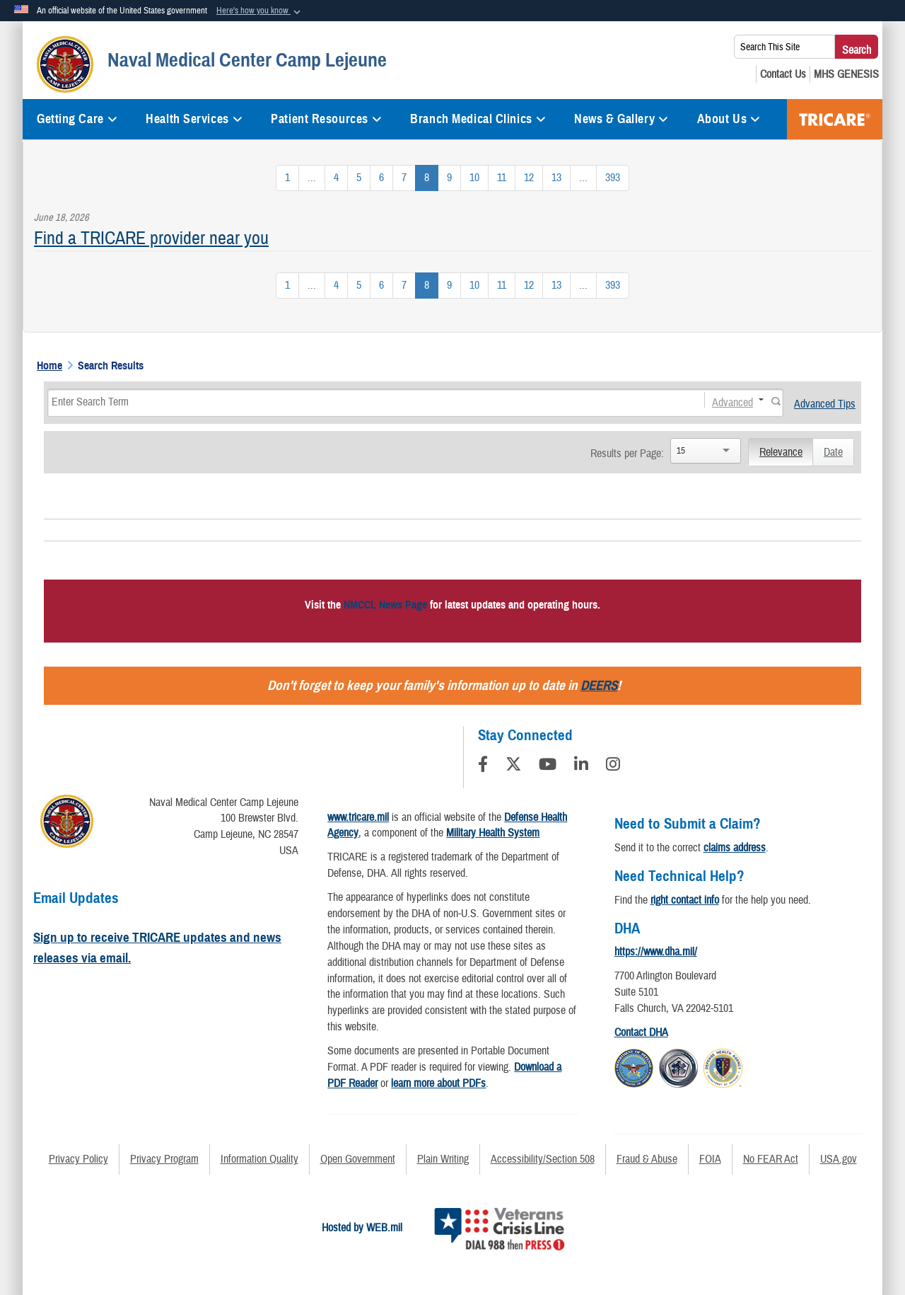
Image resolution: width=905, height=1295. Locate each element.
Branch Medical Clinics (478, 119)
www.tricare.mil (358, 817)
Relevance (780, 452)
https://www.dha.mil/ (655, 952)
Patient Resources (326, 119)
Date (833, 452)
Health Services (194, 119)
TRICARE (834, 119)
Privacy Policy (78, 1159)
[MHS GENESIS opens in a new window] (846, 74)
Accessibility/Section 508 (543, 1159)
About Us (729, 119)
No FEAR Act (770, 1159)
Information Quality (259, 1159)
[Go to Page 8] (426, 178)
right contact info (684, 900)
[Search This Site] (784, 47)
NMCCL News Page (385, 605)
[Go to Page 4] (336, 178)
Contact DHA (641, 1032)
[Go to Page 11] (501, 178)
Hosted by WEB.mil (362, 1228)
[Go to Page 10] (474, 178)
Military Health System (492, 833)
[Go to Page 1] (287, 178)
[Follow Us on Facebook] (483, 766)
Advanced (732, 402)
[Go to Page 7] (404, 178)
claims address (734, 848)
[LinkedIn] (581, 766)
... (312, 178)
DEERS (598, 685)
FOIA (710, 1159)
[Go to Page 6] (381, 178)
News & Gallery (621, 119)
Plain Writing (443, 1159)
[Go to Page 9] (449, 178)
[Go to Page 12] (529, 178)
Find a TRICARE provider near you (151, 238)
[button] (259, 11)
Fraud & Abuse (647, 1159)
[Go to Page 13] (556, 178)
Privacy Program (164, 1159)
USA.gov (838, 1159)
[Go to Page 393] (612, 178)
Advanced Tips (825, 404)
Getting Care (77, 119)
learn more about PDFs (438, 1083)
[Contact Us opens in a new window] (783, 74)
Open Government (357, 1159)
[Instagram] (613, 766)
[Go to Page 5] (358, 178)
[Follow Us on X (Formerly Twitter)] (513, 766)
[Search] (362, 401)
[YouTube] (547, 766)
